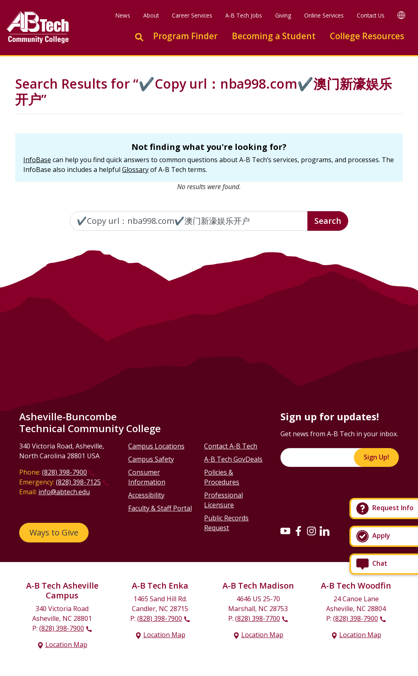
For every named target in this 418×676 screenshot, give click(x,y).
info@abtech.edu (64, 491)
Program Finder (185, 36)
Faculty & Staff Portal (160, 508)
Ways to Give (53, 532)
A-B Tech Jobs (243, 15)
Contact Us (371, 15)
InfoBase (37, 159)
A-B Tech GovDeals (233, 459)
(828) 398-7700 (257, 618)
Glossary (135, 169)
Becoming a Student (274, 36)
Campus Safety (151, 459)
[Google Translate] (401, 15)
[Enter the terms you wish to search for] (189, 221)
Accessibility (146, 495)
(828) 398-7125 (78, 481)
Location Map (66, 644)
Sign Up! (376, 457)
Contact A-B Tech (230, 446)
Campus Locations (156, 446)
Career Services (192, 15)
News (123, 15)
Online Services (324, 15)
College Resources (367, 36)
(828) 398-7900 (64, 472)
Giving (283, 15)
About (151, 15)
